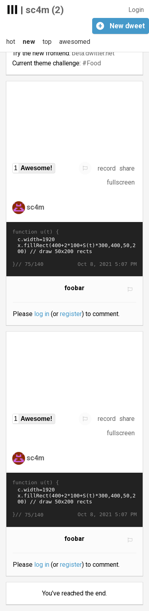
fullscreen (121, 182)
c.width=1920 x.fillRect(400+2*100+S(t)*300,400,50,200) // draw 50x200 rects (74, 248)
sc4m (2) (44, 10)
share (127, 168)
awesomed (74, 41)
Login (136, 10)
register (71, 314)
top (47, 41)
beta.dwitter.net (93, 53)
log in (41, 314)
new (29, 41)
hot (10, 41)
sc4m (36, 207)
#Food (91, 63)
